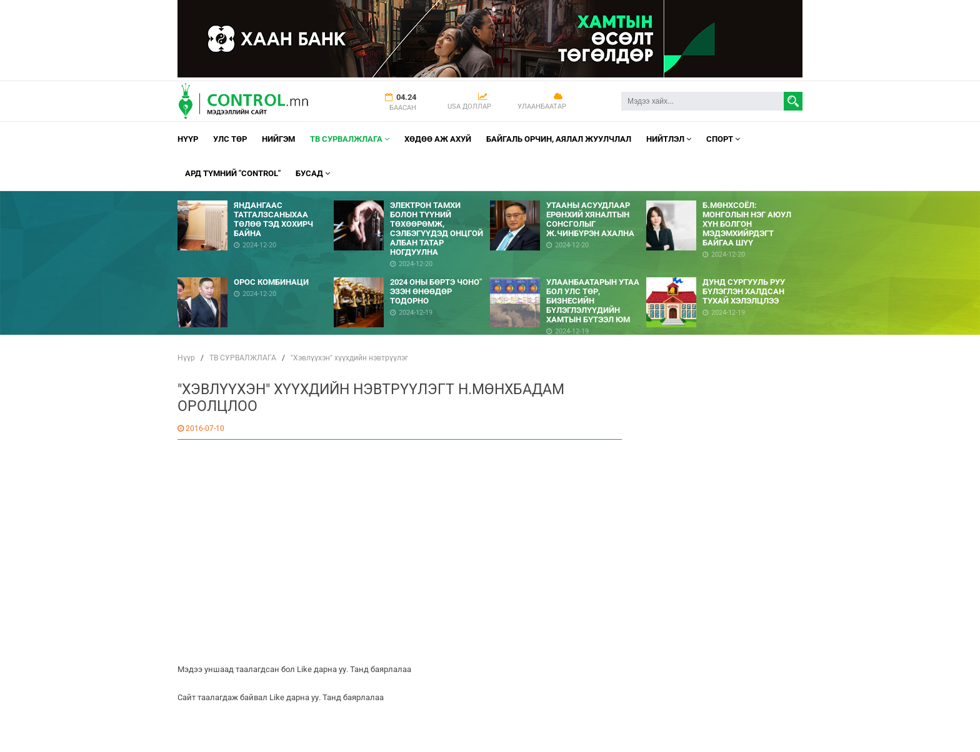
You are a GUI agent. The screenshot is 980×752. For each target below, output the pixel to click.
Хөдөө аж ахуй (437, 139)
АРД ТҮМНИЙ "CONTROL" (233, 173)
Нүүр (188, 139)
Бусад (313, 173)
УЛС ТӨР (230, 139)
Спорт (723, 139)
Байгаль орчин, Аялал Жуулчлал (558, 139)
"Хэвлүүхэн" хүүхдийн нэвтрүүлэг (349, 358)
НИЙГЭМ (278, 139)
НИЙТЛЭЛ (668, 139)
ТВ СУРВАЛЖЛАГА (349, 139)
